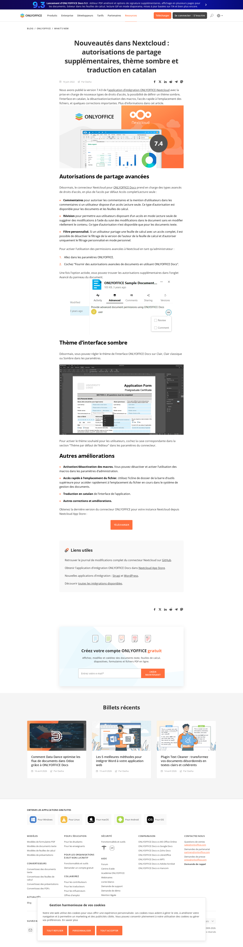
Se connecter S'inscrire (190, 15)
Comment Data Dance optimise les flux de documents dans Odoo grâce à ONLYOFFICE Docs (55, 761)
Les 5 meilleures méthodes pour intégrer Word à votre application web (119, 761)
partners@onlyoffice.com (197, 852)
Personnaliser (82, 930)
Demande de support (112, 886)
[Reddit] (171, 82)
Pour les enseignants (74, 846)
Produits (52, 15)
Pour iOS (159, 819)
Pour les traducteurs (74, 886)
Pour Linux (74, 819)
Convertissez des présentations (42, 884)
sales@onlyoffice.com (195, 844)
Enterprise (67, 15)
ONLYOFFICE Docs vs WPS (151, 859)
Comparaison (146, 836)
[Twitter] (160, 82)
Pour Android (132, 819)
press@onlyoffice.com (195, 859)
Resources (131, 15)
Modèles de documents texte (41, 846)
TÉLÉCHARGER (121, 524)
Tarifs (100, 15)
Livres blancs (107, 881)
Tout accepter (109, 930)
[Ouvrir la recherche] (212, 16)
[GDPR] (112, 848)
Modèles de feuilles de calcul (41, 850)
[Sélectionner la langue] (220, 16)
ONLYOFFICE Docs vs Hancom (153, 868)
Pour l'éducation (75, 836)
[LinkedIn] (165, 82)
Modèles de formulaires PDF (41, 841)
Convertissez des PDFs (38, 888)
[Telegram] (176, 82)
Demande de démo (110, 890)
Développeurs (85, 15)
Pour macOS (102, 819)
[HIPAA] (104, 848)
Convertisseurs (36, 863)
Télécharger (162, 15)
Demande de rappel (195, 864)
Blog (30, 28)
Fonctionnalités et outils (76, 863)
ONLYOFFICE (44, 28)
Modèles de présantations (40, 854)
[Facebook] (155, 82)
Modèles (32, 836)
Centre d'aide (108, 868)
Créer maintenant (152, 673)
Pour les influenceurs (74, 890)
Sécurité (106, 836)
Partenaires (114, 15)
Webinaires (106, 877)
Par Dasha (86, 81)
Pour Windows (45, 819)
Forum (104, 864)
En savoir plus (70, 920)
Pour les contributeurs (75, 882)
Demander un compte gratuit (78, 867)
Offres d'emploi (72, 895)
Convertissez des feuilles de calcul (40, 878)
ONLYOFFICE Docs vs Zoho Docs (154, 850)
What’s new (61, 28)
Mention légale (108, 895)
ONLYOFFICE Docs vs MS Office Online (157, 841)
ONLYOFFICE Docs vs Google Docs (155, 846)
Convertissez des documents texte (41, 871)
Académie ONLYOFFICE (113, 873)
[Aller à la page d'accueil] (31, 16)
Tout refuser (55, 930)
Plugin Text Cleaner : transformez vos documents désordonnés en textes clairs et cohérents (184, 761)
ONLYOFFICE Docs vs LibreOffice (154, 854)
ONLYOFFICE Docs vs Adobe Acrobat (156, 863)
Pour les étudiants (73, 841)
